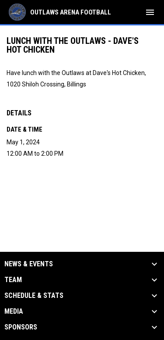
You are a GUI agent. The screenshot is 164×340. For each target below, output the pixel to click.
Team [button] (13, 279)
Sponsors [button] (20, 327)
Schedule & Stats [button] (33, 295)
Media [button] (13, 311)
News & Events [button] (28, 264)
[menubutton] (150, 12)
